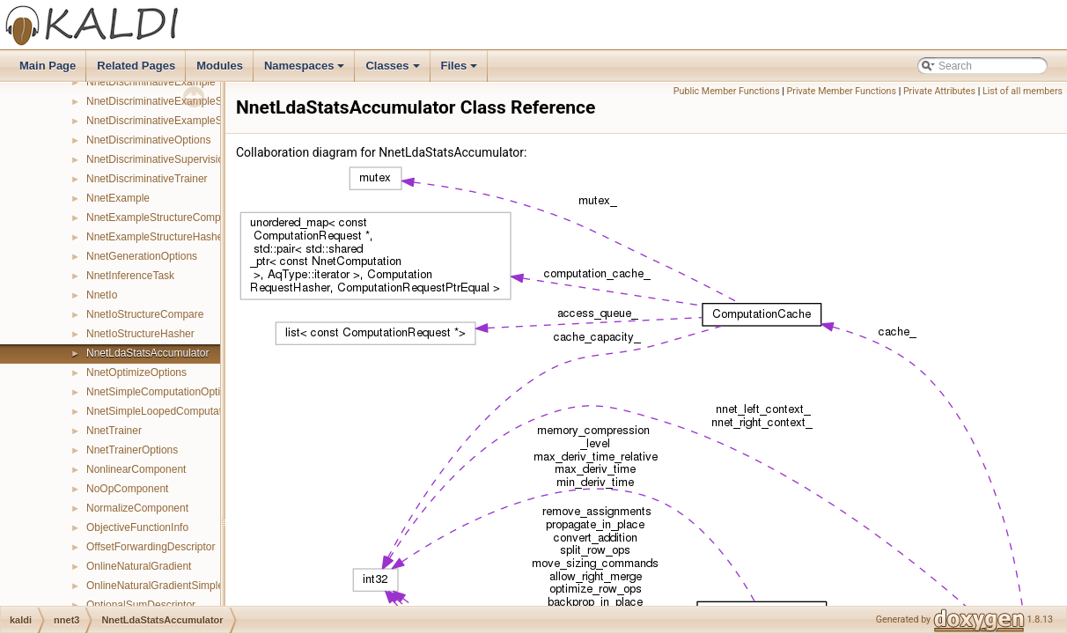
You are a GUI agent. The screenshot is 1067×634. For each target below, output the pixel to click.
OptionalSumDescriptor (140, 605)
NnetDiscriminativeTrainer (147, 179)
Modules (219, 65)
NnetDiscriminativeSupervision (158, 159)
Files (461, 70)
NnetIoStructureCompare (144, 314)
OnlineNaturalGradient (138, 566)
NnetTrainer (114, 430)
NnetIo (101, 295)
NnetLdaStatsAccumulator (147, 353)
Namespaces (306, 70)
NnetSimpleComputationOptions (161, 392)
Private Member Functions (841, 91)
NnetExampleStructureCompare (161, 217)
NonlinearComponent (136, 469)
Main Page (47, 65)
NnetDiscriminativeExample (151, 82)
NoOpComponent (127, 489)
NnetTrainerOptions (132, 450)
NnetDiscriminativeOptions (148, 140)
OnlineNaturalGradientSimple (155, 585)
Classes (393, 70)
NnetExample (118, 198)
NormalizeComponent (137, 508)
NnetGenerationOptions (141, 256)
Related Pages (136, 65)
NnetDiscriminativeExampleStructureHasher (189, 120)
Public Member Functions (726, 91)
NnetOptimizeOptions (136, 372)
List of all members (1022, 91)
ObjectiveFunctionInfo (137, 527)
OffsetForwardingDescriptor (151, 547)
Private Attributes (939, 91)
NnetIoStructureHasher (140, 334)
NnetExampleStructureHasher (156, 237)
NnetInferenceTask (130, 275)
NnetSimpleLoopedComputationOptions (179, 411)
